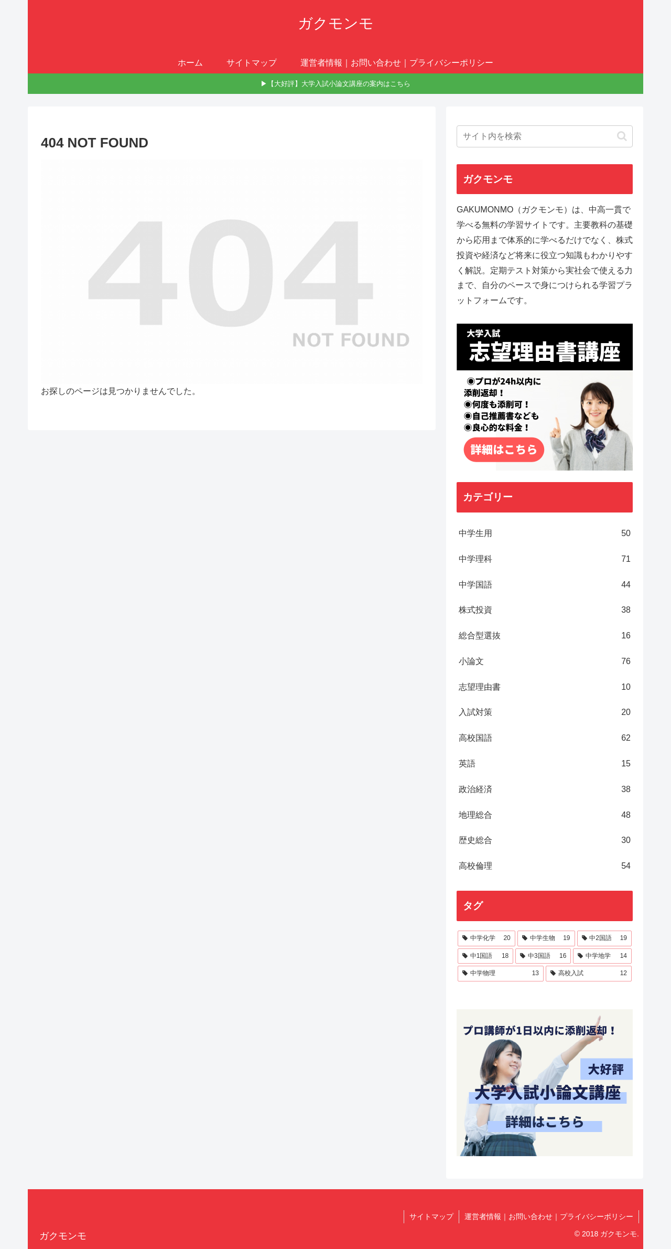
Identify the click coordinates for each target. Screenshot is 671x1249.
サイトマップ (431, 1216)
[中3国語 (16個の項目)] (543, 956)
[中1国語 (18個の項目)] (485, 956)
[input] (545, 136)
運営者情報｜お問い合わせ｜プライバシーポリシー (548, 1216)
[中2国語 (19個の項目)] (604, 938)
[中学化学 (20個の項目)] (486, 938)
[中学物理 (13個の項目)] (501, 973)
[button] (622, 136)
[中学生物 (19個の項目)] (546, 938)
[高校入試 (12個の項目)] (589, 973)
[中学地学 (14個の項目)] (602, 956)
